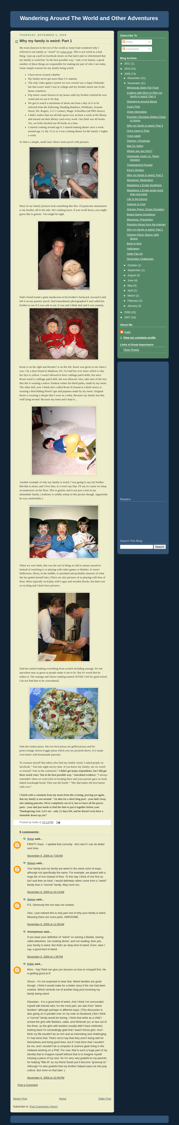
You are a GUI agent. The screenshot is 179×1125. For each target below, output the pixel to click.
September (135, 270)
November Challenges (140, 258)
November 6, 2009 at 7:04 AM (45, 855)
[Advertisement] (133, 429)
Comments (130, 49)
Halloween (133, 248)
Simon (31, 863)
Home (62, 1098)
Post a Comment (28, 1085)
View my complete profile (139, 337)
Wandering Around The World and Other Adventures (89, 18)
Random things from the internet (146, 224)
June (131, 280)
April (131, 290)
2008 (127, 312)
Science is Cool (136, 204)
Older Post (104, 1098)
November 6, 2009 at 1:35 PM (45, 956)
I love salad (134, 135)
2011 (127, 63)
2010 (127, 68)
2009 (127, 73)
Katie (30, 964)
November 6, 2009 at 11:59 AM (45, 924)
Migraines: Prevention (140, 219)
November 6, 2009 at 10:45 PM (45, 1077)
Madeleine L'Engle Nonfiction (144, 185)
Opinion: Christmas (138, 140)
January (133, 305)
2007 (127, 317)
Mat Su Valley (135, 146)
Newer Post (20, 1098)
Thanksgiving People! (140, 165)
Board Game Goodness (141, 214)
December (134, 78)
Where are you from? (139, 151)
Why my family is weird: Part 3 (145, 125)
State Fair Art (135, 253)
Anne (30, 838)
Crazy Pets (133, 106)
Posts (127, 42)
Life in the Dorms (137, 199)
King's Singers (135, 170)
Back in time (134, 243)
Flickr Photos (131, 349)
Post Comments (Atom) (44, 1106)
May (130, 285)
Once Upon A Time (138, 130)
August (132, 275)
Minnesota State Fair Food (143, 87)
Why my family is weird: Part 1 (45, 41)
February (133, 300)
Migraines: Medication (140, 180)
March (132, 295)
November (134, 83)
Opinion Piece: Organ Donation (145, 209)
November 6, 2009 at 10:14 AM (45, 892)
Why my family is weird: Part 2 (145, 175)
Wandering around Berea (142, 101)
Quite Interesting (137, 111)
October (133, 265)
